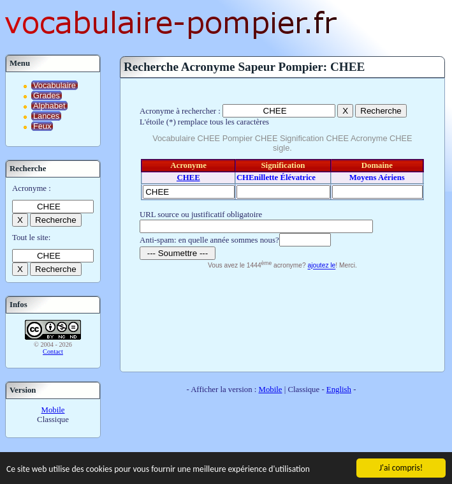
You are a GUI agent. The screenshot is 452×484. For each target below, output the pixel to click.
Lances (46, 116)
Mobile (53, 409)
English (338, 389)
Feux (42, 126)
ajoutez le (322, 265)
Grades (46, 95)
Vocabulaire (54, 85)
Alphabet (49, 105)
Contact (53, 351)
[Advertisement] (282, 319)
